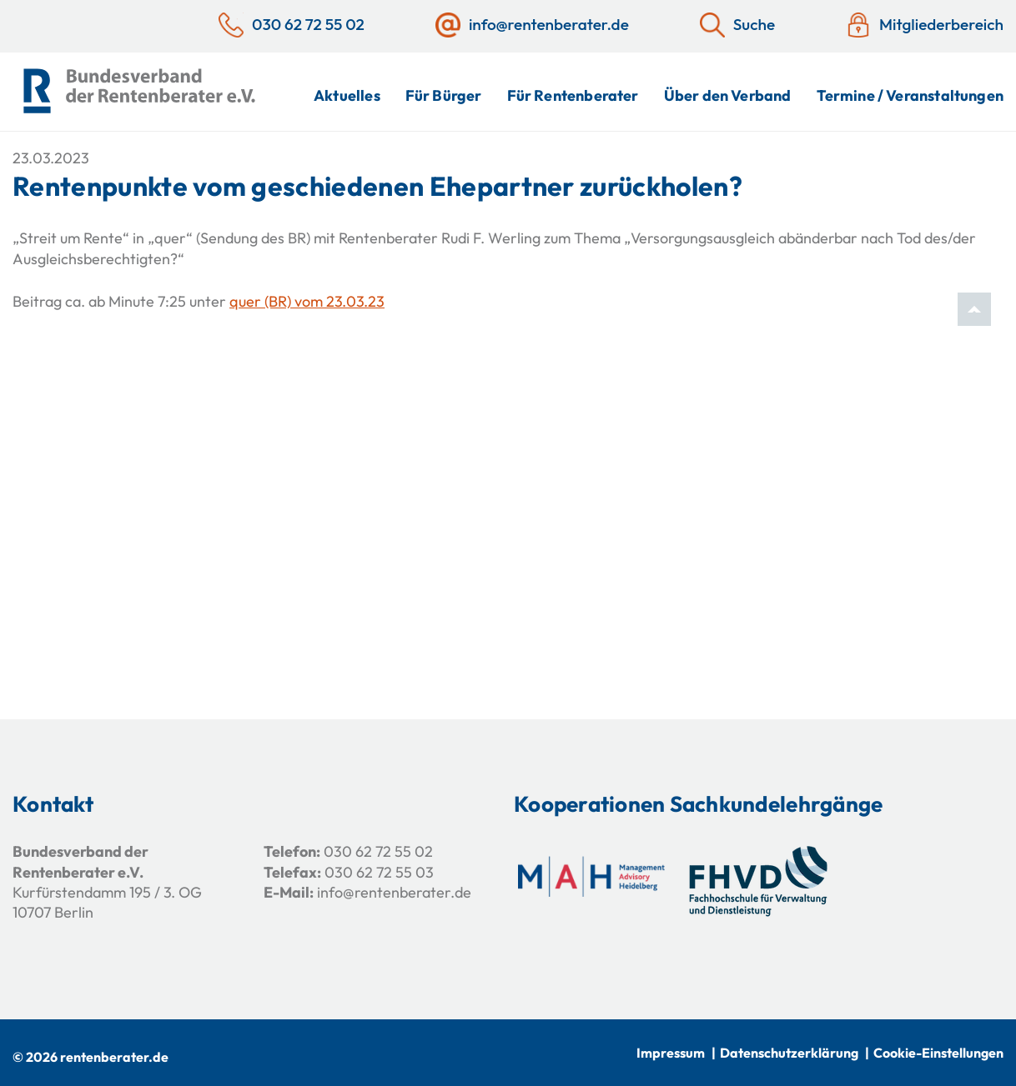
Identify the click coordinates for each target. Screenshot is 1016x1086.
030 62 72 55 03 (379, 872)
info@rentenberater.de (394, 892)
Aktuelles (347, 95)
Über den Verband (728, 95)
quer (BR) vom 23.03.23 (307, 301)
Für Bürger (443, 95)
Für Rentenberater (573, 95)
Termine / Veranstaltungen (910, 95)
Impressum (670, 1052)
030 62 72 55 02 (378, 851)
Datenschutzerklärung (789, 1052)
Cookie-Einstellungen (938, 1052)
